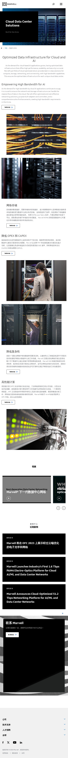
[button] (9, 498)
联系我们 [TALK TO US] (11, 634)
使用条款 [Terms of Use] (5, 753)
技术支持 (6, 725)
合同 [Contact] (23, 753)
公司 (4, 720)
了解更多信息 (7, 107)
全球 (4, 735)
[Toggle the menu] (61, 4)
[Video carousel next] (64, 508)
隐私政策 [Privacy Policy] (15, 753)
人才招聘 (6, 730)
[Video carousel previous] (58, 508)
